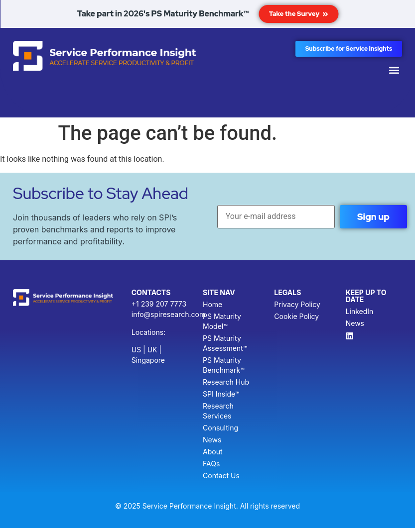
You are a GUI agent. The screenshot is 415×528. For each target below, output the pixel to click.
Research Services (218, 411)
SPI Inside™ (221, 394)
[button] (394, 70)
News (212, 439)
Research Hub (226, 382)
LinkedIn (360, 311)
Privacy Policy (297, 304)
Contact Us (221, 475)
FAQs (211, 463)
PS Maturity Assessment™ (225, 343)
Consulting (220, 427)
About (212, 451)
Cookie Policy (296, 316)
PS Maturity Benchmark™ (224, 365)
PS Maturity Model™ (222, 321)
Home (212, 304)
